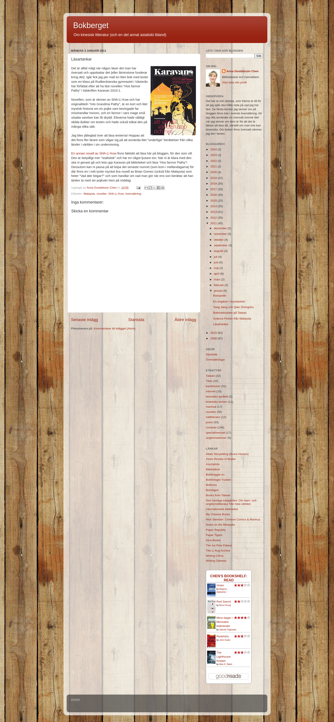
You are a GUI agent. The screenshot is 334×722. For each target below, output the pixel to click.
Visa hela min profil (234, 82)
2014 (214, 206)
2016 (214, 194)
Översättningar (215, 359)
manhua (211, 406)
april (217, 273)
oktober (219, 239)
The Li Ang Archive (218, 550)
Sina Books (213, 540)
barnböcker (213, 386)
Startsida (136, 319)
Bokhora (211, 485)
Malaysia (89, 193)
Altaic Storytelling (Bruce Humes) (227, 454)
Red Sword (223, 601)
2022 (214, 160)
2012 (214, 217)
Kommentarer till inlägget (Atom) (114, 328)
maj (216, 268)
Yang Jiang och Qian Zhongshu (233, 307)
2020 (214, 172)
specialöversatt (215, 432)
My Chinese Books (218, 514)
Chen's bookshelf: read (228, 578)
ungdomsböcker (216, 437)
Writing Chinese (216, 560)
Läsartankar (220, 324)
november (221, 233)
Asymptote (213, 464)
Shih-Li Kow (116, 193)
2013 (214, 211)
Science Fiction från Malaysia (232, 318)
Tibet (209, 381)
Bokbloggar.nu (215, 474)
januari (218, 290)
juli (216, 256)
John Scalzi (224, 640)
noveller (102, 193)
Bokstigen (212, 490)
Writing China (214, 555)
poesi (209, 422)
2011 (214, 223)
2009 (214, 338)
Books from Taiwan (218, 495)
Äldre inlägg (185, 319)
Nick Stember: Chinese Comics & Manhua (233, 519)
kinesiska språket (217, 396)
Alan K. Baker (225, 664)
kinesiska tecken (216, 401)
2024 (214, 149)
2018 (214, 183)
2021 (214, 166)
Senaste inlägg (84, 319)
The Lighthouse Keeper (223, 656)
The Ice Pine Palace (219, 545)
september (221, 245)
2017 (214, 189)
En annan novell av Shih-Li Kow (94, 153)
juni (216, 262)
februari (219, 285)
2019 (214, 178)
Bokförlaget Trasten (218, 479)
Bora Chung (225, 605)
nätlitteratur (213, 417)
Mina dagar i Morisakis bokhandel (224, 622)
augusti (219, 251)
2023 (214, 155)
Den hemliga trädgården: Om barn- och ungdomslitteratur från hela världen (231, 502)
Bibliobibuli (213, 469)
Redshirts (222, 636)
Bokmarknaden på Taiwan (230, 312)
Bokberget (91, 25)
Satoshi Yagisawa (227, 629)
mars (217, 279)
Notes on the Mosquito (220, 524)
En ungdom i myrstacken (229, 301)
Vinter (220, 585)
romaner (211, 427)
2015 (214, 200)
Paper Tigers (214, 535)
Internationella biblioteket (222, 509)
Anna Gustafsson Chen (242, 71)
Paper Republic (216, 529)
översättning (133, 193)
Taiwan (210, 375)
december (221, 228)
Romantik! (219, 295)
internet (211, 391)
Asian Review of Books (221, 459)
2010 (214, 332)
